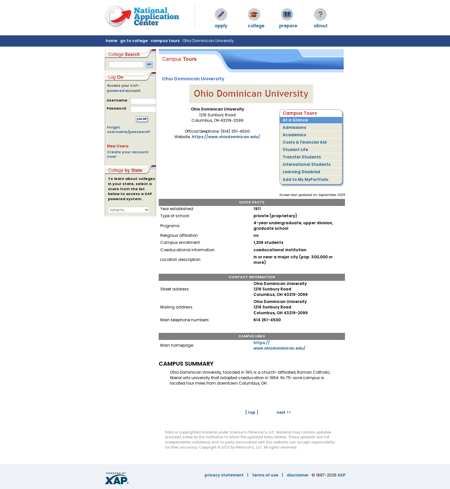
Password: (117, 108)
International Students (307, 164)
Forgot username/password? (129, 129)
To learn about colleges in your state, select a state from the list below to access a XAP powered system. (131, 188)
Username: (117, 100)
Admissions (294, 127)
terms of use (265, 475)
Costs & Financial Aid (305, 142)
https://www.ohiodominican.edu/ (226, 136)
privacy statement (224, 475)
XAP (342, 475)
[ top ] (251, 412)
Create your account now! (128, 154)
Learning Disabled (301, 171)
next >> (284, 412)
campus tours (165, 40)
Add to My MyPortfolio (305, 179)
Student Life (295, 149)
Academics (294, 135)
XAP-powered (123, 88)
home (111, 40)
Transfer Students (302, 157)
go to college (134, 40)
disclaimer (298, 475)
